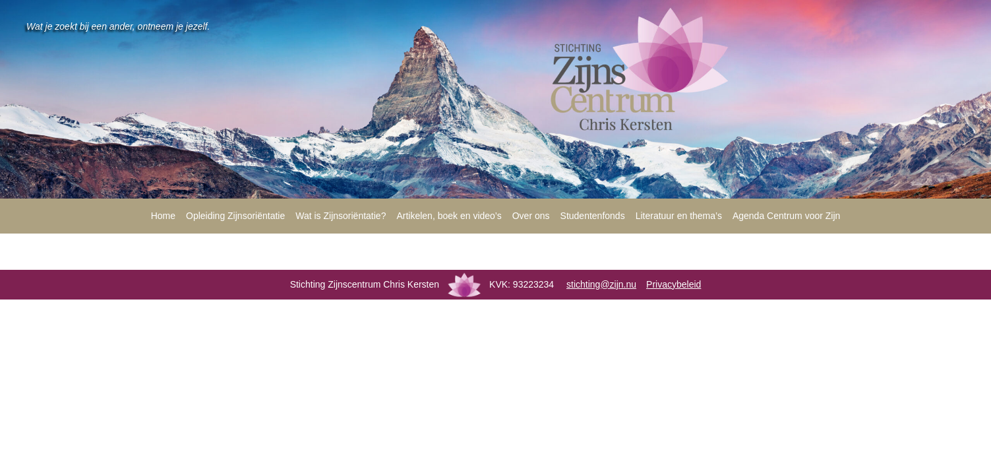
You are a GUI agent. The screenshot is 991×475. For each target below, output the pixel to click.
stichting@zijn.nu (601, 284)
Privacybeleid (673, 284)
